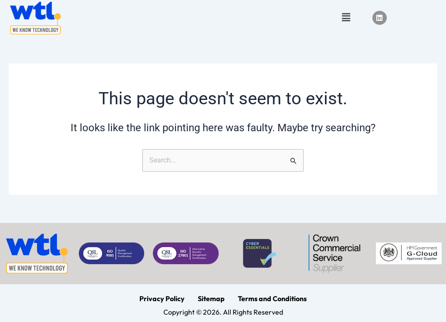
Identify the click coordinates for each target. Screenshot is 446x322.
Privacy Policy (162, 298)
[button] (345, 18)
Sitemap (211, 298)
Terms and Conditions (272, 298)
